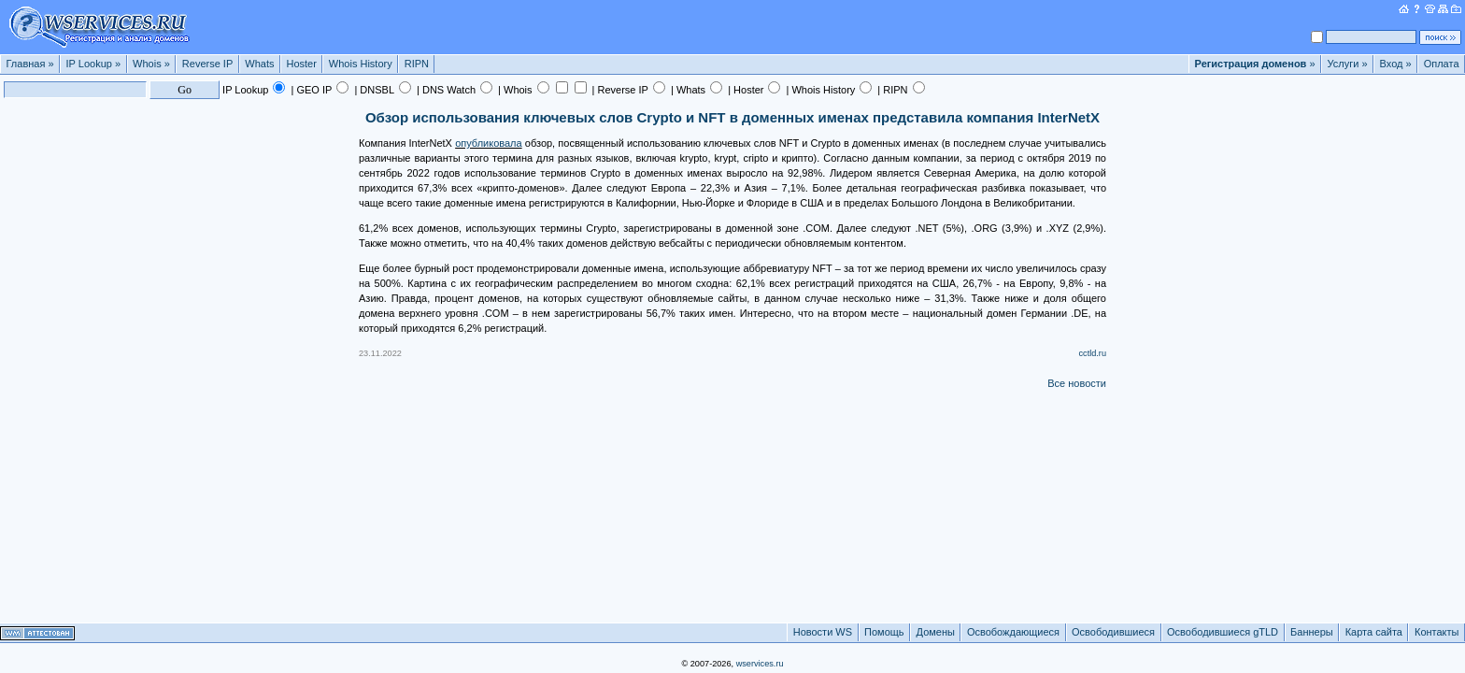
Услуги (1348, 63)
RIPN (417, 63)
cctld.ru (1092, 353)
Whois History (360, 63)
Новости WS (822, 631)
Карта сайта (1373, 631)
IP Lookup (93, 63)
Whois (151, 63)
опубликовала (488, 143)
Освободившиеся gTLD (1222, 631)
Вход (1396, 63)
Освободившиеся (1113, 631)
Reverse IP (207, 63)
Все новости (1076, 383)
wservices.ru (760, 663)
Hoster (301, 63)
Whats (259, 63)
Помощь (884, 631)
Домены (936, 631)
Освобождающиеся (1013, 631)
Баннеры (1311, 631)
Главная (30, 63)
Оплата (1441, 63)
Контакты (1437, 631)
